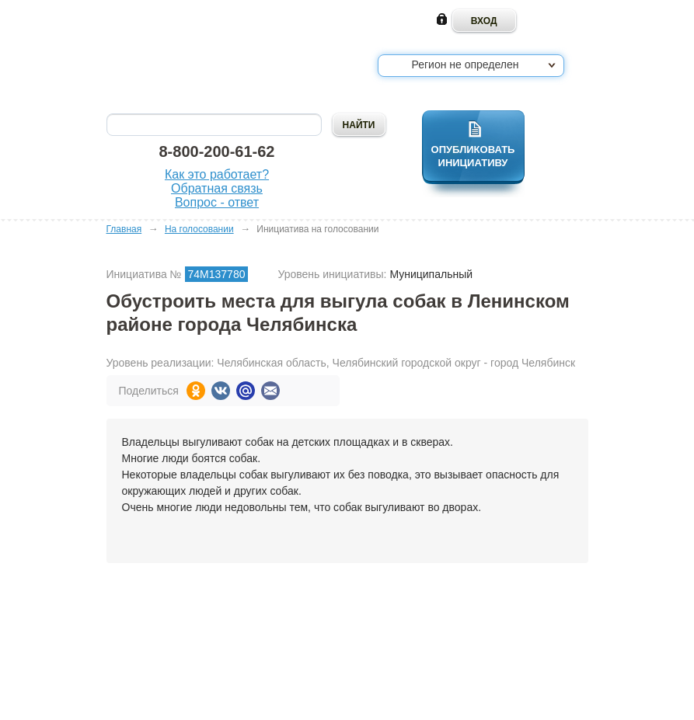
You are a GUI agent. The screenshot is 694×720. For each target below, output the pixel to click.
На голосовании (199, 229)
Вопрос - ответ (217, 202)
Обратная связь (217, 188)
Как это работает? (217, 174)
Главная (124, 229)
